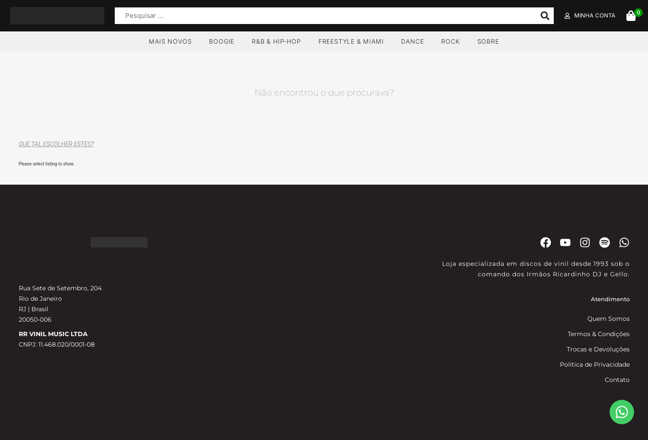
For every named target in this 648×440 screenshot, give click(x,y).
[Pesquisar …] (323, 15)
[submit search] (545, 15)
